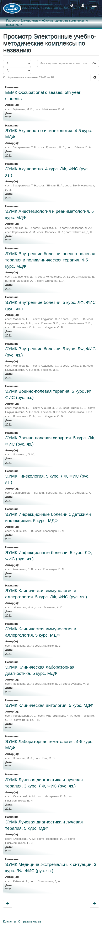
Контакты (9, 921)
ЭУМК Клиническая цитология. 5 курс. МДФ (49, 705)
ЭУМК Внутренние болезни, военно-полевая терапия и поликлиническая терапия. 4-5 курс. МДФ (50, 260)
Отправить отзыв (29, 921)
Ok (94, 63)
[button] (72, 5)
